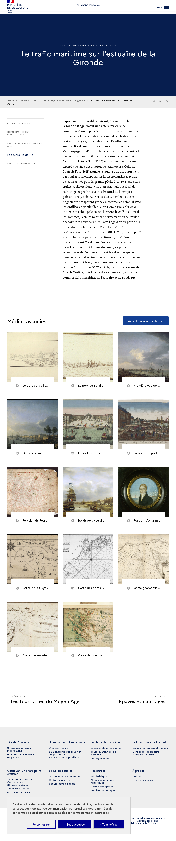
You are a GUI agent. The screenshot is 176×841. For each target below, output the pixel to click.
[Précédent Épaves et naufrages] (48, 699)
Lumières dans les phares (106, 748)
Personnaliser (41, 824)
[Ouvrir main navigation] (162, 9)
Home (11, 100)
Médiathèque (99, 776)
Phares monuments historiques (102, 781)
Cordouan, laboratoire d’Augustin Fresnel (145, 753)
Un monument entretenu (64, 776)
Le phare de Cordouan (88, 10)
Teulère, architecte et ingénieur (104, 753)
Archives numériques (103, 790)
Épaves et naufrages (21, 163)
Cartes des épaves (102, 786)
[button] (167, 100)
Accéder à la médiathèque (146, 321)
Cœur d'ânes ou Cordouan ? (18, 133)
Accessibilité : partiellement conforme (141, 818)
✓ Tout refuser (109, 824)
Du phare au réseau (19, 788)
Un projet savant (101, 758)
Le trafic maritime (20, 154)
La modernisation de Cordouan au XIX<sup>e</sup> (19, 781)
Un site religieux (18, 123)
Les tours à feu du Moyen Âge (24, 144)
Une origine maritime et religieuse (65, 100)
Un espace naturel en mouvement (20, 749)
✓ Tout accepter (75, 824)
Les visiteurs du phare (62, 783)
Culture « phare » (59, 780)
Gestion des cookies (148, 820)
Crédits (136, 776)
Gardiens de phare (18, 792)
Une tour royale (58, 748)
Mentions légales (142, 780)
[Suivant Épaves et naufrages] (128, 699)
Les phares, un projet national (150, 748)
